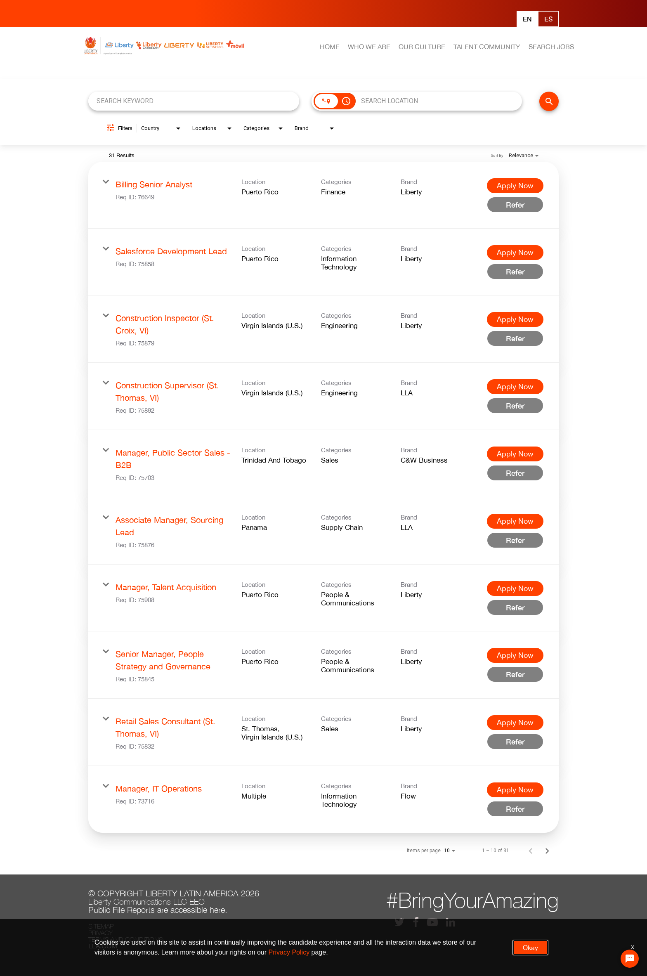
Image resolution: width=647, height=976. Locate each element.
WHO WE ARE (369, 46)
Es (548, 19)
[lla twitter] (399, 922)
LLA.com (102, 946)
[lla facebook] (416, 922)
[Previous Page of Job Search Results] (530, 850)
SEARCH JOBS (551, 46)
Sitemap (100, 926)
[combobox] (194, 101)
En (527, 19)
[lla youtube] (432, 922)
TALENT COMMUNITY (486, 46)
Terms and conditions (125, 939)
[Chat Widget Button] (630, 959)
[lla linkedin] (450, 922)
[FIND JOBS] (549, 101)
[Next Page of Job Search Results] (547, 850)
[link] (323, 195)
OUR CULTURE (422, 46)
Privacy (100, 932)
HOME (330, 46)
